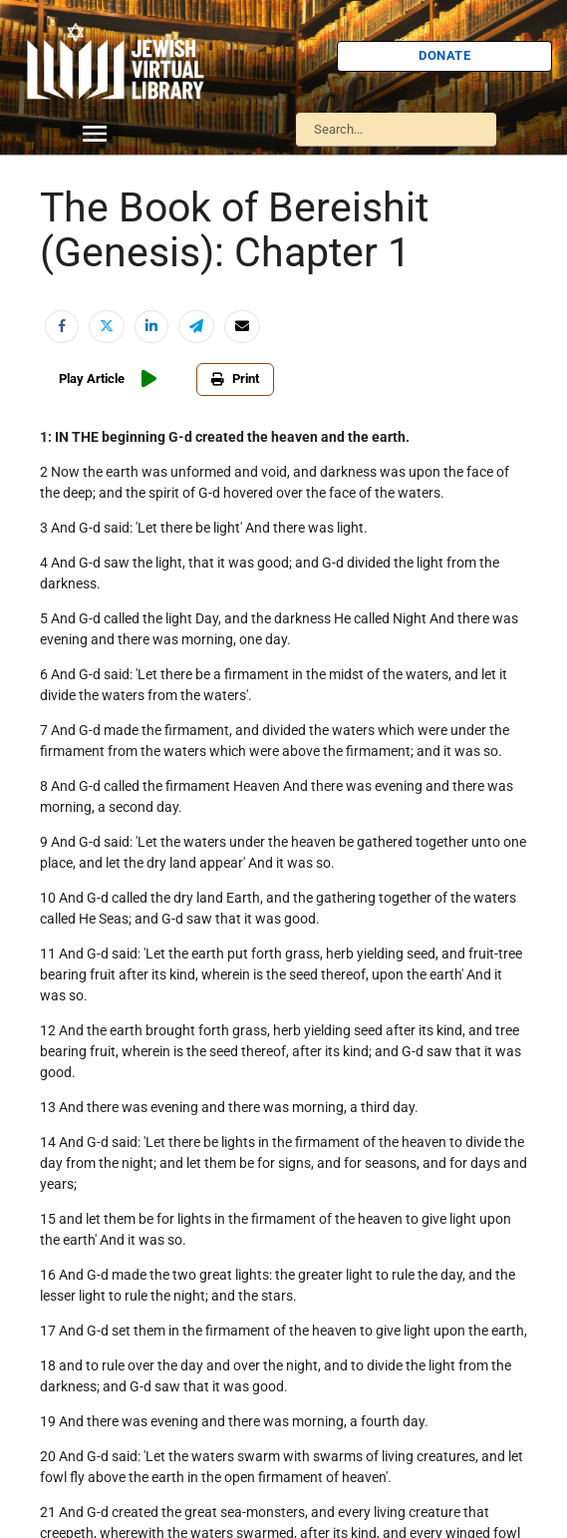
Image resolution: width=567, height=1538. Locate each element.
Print (235, 378)
